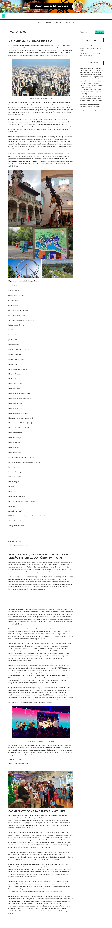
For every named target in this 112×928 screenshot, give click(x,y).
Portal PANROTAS (27, 828)
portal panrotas (71, 23)
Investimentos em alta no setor (89, 46)
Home (40, 23)
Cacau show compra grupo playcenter (37, 811)
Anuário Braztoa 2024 (17, 48)
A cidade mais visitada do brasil (31, 41)
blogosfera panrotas (54, 23)
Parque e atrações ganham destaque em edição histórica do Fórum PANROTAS (38, 556)
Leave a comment (23, 545)
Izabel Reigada (12, 545)
